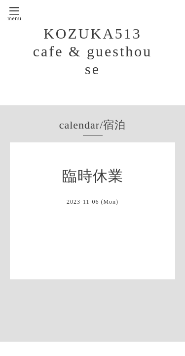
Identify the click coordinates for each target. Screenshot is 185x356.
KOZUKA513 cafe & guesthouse (92, 51)
